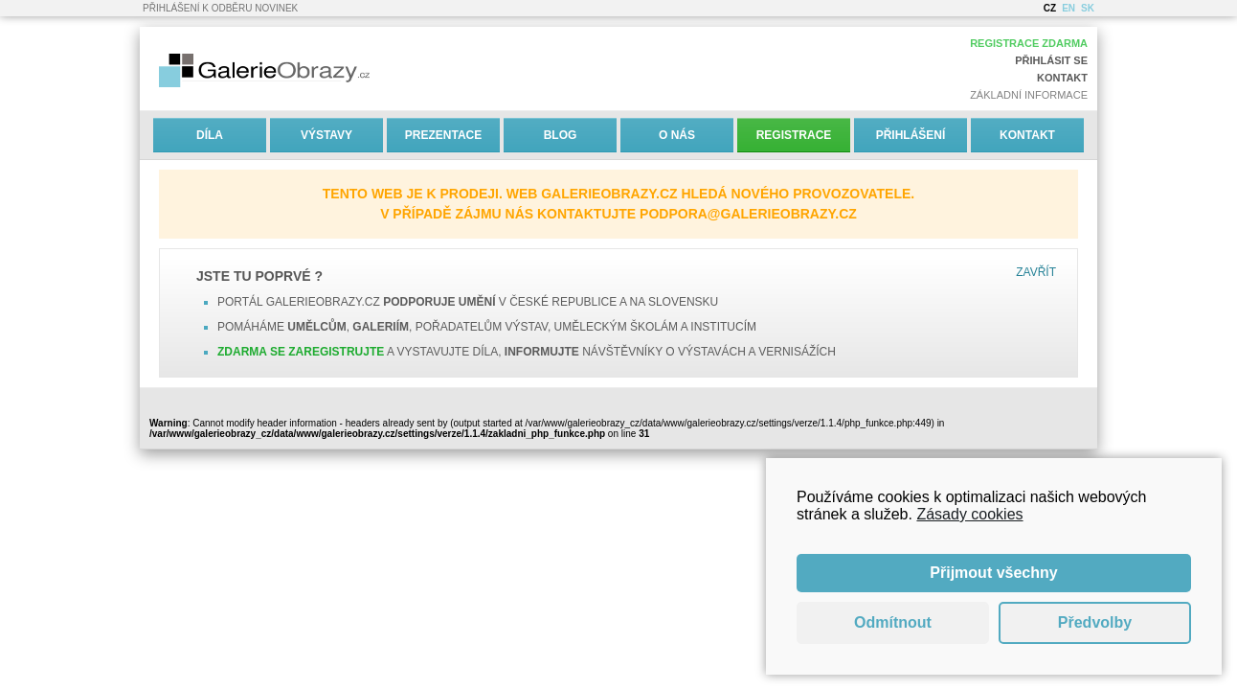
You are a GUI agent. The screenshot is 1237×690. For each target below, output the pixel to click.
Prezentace (443, 135)
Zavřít (1036, 272)
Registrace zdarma (1029, 43)
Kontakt (1062, 77)
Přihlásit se (1051, 60)
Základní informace (1029, 95)
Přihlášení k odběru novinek (220, 8)
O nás (677, 135)
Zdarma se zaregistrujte (300, 351)
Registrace (794, 135)
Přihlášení (911, 135)
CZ (1050, 8)
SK (1087, 8)
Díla (209, 135)
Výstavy (326, 135)
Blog (560, 135)
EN (1068, 8)
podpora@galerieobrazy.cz (748, 213)
